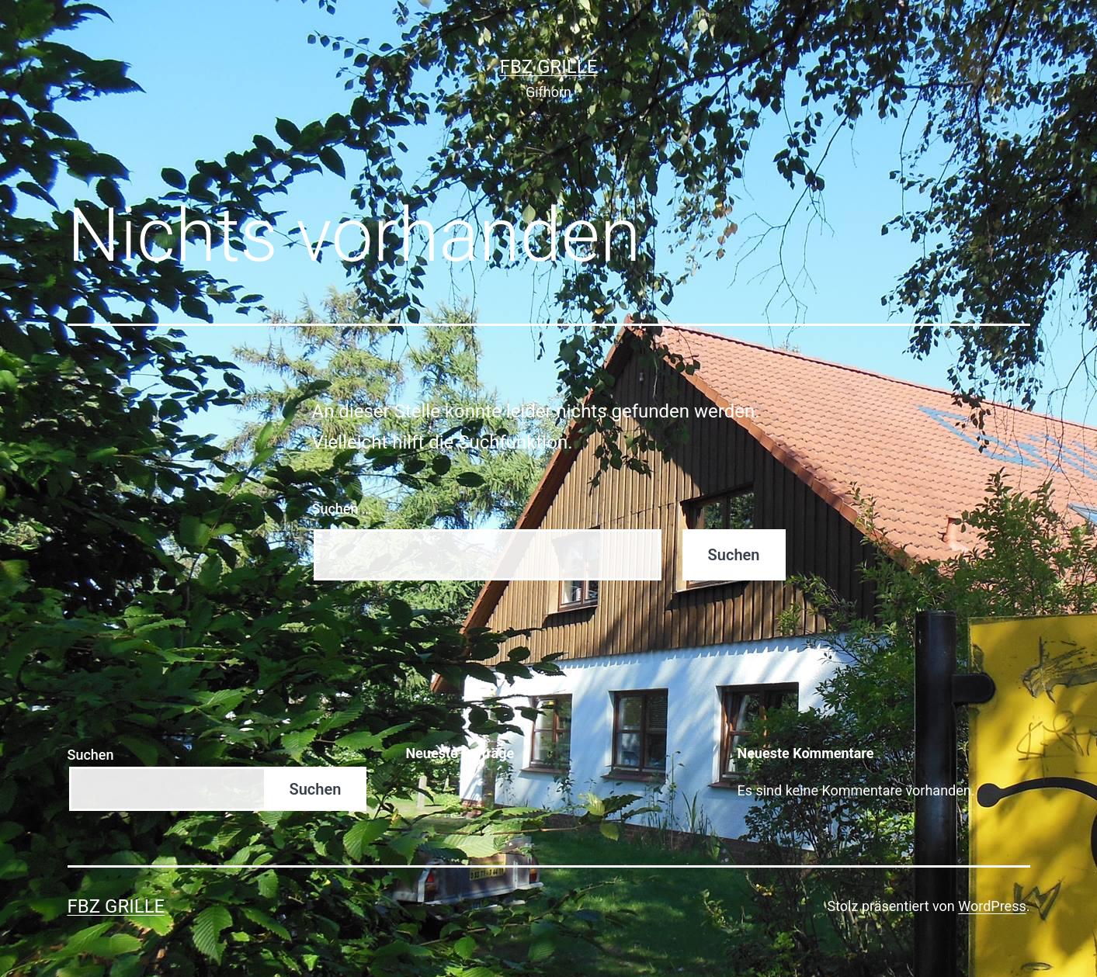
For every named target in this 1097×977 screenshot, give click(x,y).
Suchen (91, 755)
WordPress (992, 906)
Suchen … (342, 509)
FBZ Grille (549, 67)
